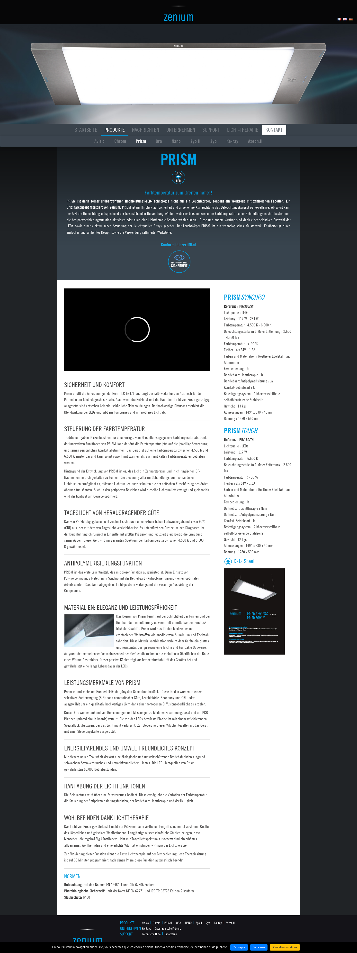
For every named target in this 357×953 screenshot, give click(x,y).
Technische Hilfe (151, 934)
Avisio (99, 141)
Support (211, 130)
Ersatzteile (171, 934)
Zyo (213, 141)
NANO (188, 922)
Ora (159, 141)
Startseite (86, 130)
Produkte (115, 130)
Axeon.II (255, 141)
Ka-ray (232, 141)
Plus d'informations (285, 947)
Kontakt (274, 130)
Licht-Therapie (242, 130)
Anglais (345, 19)
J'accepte (239, 947)
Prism (141, 141)
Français (339, 19)
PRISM (168, 922)
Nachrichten (145, 130)
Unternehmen (180, 130)
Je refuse (259, 947)
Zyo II (195, 141)
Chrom (120, 141)
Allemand (351, 19)
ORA (178, 922)
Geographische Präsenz (168, 928)
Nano (176, 141)
